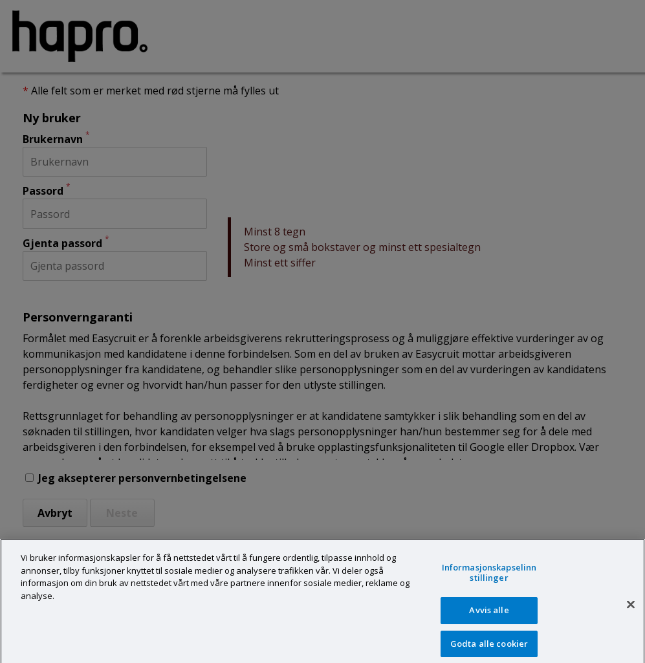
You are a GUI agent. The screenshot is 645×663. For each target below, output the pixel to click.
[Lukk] (631, 610)
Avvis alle (488, 616)
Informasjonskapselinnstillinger (489, 579)
